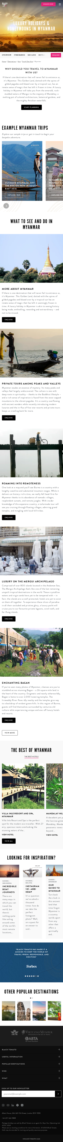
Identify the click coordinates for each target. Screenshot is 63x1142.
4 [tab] (31, 976)
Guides (5, 881)
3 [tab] (29, 976)
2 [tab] (27, 976)
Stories (29, 881)
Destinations (12, 61)
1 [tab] (25, 976)
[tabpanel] (22, 800)
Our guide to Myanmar (55, 888)
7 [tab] (38, 976)
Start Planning (31, 107)
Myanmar (53, 882)
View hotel (8, 834)
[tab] (30, 998)
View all (9, 841)
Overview (6, 55)
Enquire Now (48, 4)
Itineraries (19, 55)
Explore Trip (14, 195)
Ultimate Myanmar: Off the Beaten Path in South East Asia (21, 185)
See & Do (32, 55)
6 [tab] (36, 976)
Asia (19, 61)
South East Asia (27, 61)
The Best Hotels (31, 757)
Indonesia (7, 883)
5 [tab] (33, 976)
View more (10, 733)
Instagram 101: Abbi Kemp (32, 889)
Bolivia (29, 883)
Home (4, 61)
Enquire (56, 55)
